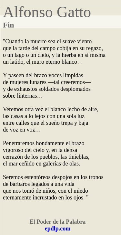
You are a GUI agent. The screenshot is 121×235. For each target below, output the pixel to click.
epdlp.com (58, 228)
